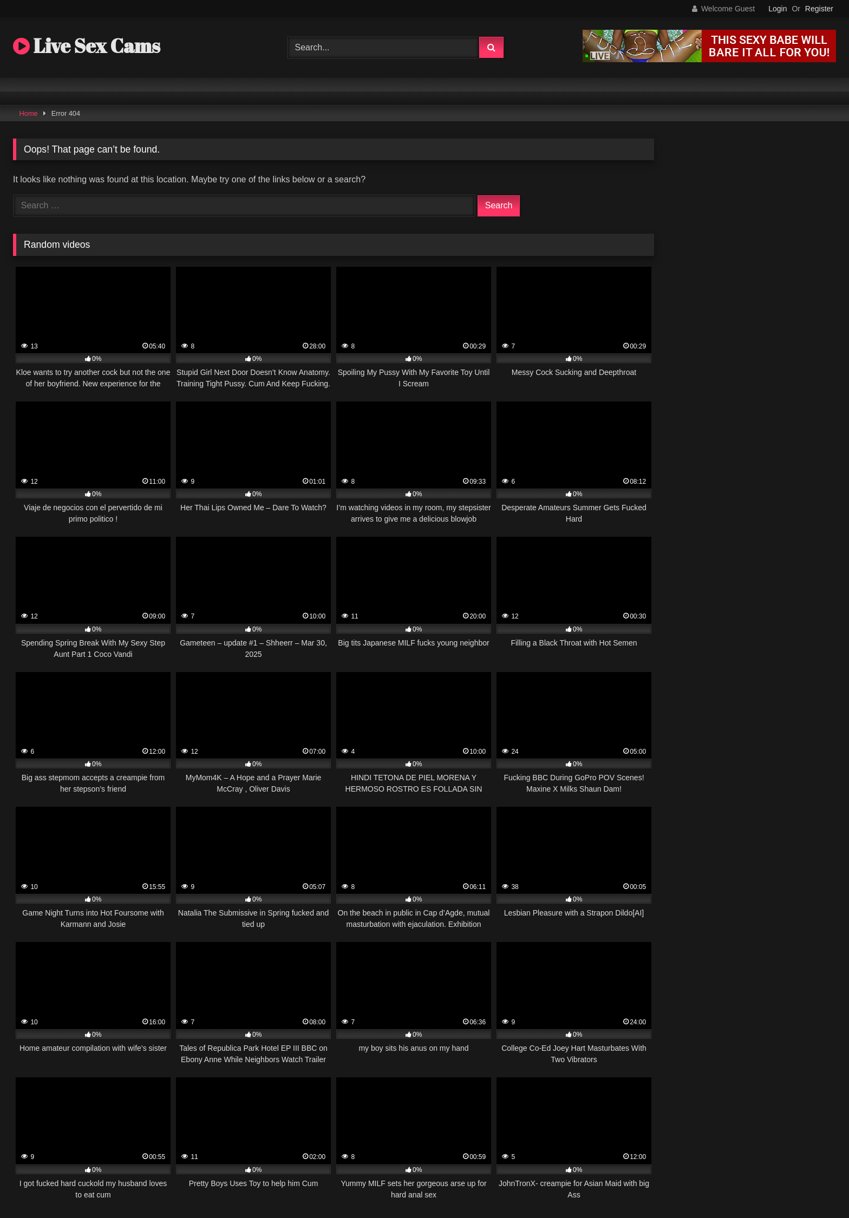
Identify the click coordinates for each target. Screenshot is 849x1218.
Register (819, 8)
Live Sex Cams (86, 45)
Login (777, 8)
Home (28, 113)
